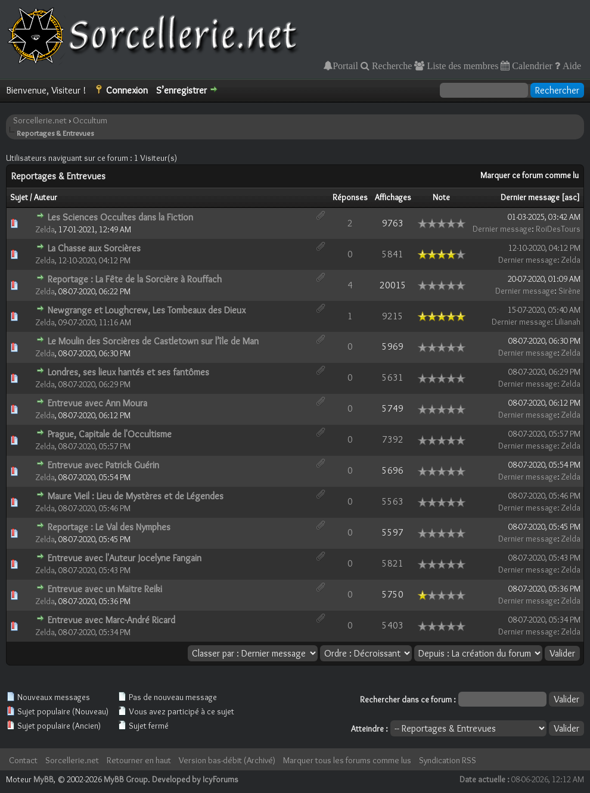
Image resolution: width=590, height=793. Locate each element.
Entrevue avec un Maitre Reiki (105, 589)
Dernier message (530, 197)
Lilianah (567, 321)
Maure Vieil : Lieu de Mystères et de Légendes (135, 496)
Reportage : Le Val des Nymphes (109, 527)
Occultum (90, 120)
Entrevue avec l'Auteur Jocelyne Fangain (124, 558)
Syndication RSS (447, 760)
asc (570, 197)
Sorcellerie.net (40, 120)
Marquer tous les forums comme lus (347, 760)
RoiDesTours (558, 228)
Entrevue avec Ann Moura (97, 403)
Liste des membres (461, 65)
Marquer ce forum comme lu (529, 175)
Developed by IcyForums (195, 779)
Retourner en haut (139, 760)
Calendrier (531, 65)
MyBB (43, 779)
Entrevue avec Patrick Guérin (103, 465)
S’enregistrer (181, 90)
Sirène (569, 290)
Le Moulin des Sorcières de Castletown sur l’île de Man (153, 341)
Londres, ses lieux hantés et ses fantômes (128, 372)
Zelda (45, 229)
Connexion (127, 90)
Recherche (390, 65)
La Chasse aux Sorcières (94, 248)
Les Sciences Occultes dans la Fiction (120, 217)
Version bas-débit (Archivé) (227, 760)
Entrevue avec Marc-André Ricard (111, 620)
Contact (23, 760)
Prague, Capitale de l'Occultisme (110, 434)
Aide (570, 65)
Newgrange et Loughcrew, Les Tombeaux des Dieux (147, 310)
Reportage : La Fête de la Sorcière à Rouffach (135, 279)
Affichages (393, 197)
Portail (345, 65)
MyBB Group (126, 779)
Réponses (350, 197)
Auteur (45, 197)
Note (441, 197)
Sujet (19, 197)
